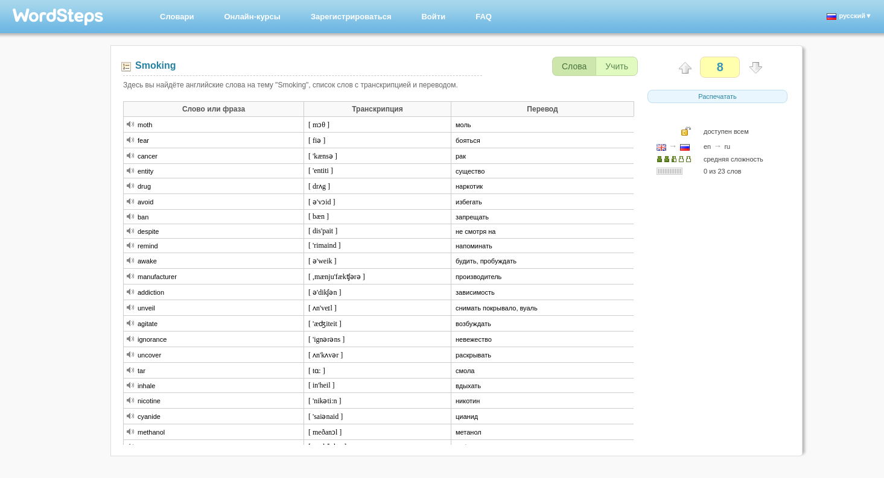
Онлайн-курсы (252, 16)
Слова (574, 66)
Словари (177, 16)
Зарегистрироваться (351, 16)
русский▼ (849, 15)
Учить (616, 66)
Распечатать (717, 96)
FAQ (483, 16)
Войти (433, 16)
